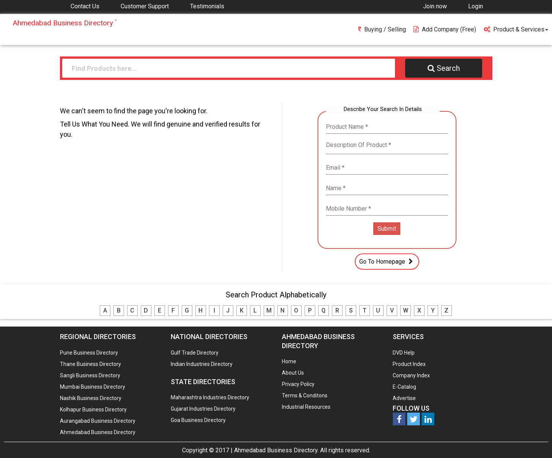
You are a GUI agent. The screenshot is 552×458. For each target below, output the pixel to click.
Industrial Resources (306, 407)
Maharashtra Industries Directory (210, 397)
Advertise (404, 398)
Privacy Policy (298, 384)
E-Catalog (404, 387)
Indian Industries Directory (202, 364)
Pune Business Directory (89, 353)
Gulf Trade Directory (195, 353)
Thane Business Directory (90, 364)
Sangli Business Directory (90, 375)
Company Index (411, 375)
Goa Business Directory (198, 420)
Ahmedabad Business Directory (97, 432)
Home (289, 361)
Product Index (409, 364)
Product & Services (516, 29)
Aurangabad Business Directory (97, 421)
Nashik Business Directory (90, 398)
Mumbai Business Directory (92, 387)
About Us (293, 373)
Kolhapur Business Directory (93, 409)
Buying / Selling (382, 29)
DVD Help (404, 353)
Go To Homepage (387, 261)
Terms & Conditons (304, 395)
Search (444, 68)
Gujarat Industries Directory (203, 409)
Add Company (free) (445, 29)
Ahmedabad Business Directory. (276, 450)
